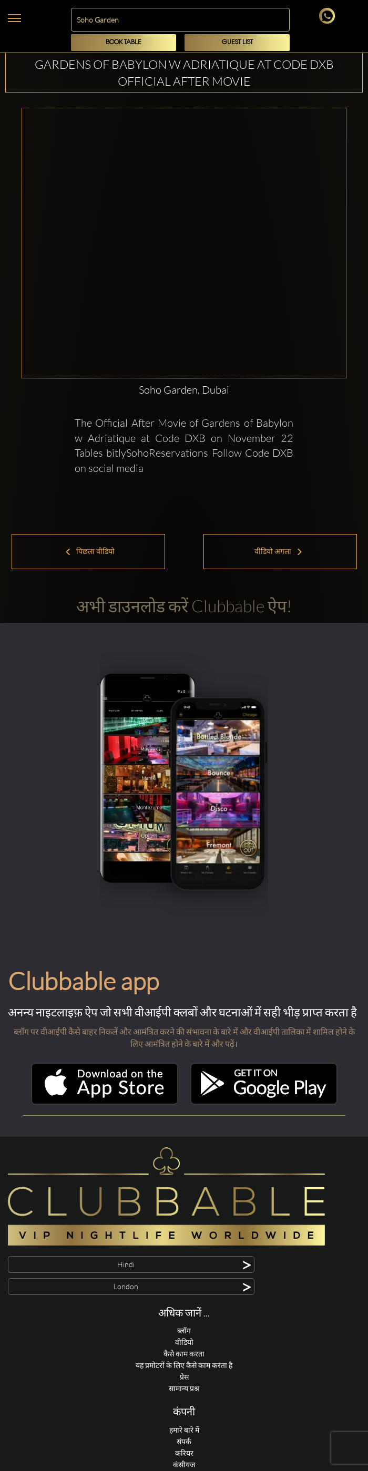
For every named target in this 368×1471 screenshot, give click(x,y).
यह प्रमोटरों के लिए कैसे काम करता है (184, 1365)
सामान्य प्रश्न (184, 1388)
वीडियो (184, 1342)
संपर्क (184, 1441)
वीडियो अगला (278, 551)
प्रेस (184, 1376)
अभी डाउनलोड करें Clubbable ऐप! (184, 605)
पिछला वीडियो (90, 551)
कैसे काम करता (184, 1353)
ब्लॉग (184, 1330)
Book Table (123, 42)
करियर (184, 1452)
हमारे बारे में (184, 1429)
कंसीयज (184, 1464)
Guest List (237, 42)
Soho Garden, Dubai (184, 389)
